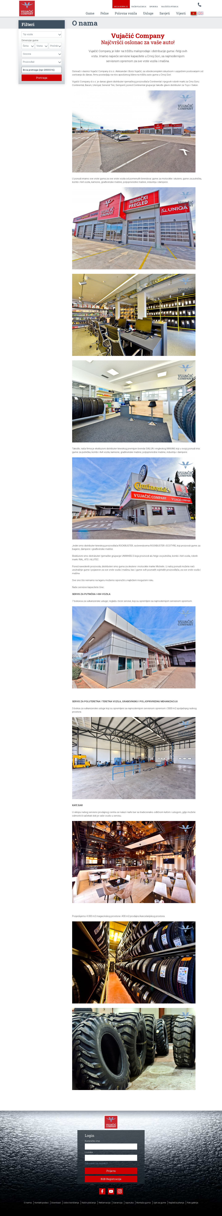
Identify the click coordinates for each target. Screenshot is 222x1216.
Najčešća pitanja (169, 6)
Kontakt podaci (42, 1202)
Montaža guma (143, 1202)
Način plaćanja (139, 6)
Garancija (117, 1202)
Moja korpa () (121, 6)
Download (56, 1202)
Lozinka (89, 1152)
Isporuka (154, 6)
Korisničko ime (92, 1141)
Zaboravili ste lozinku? (96, 1163)
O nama (28, 1202)
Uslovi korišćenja (71, 1202)
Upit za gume (160, 1202)
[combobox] (42, 34)
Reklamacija (104, 1202)
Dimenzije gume (30, 40)
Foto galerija (192, 1202)
